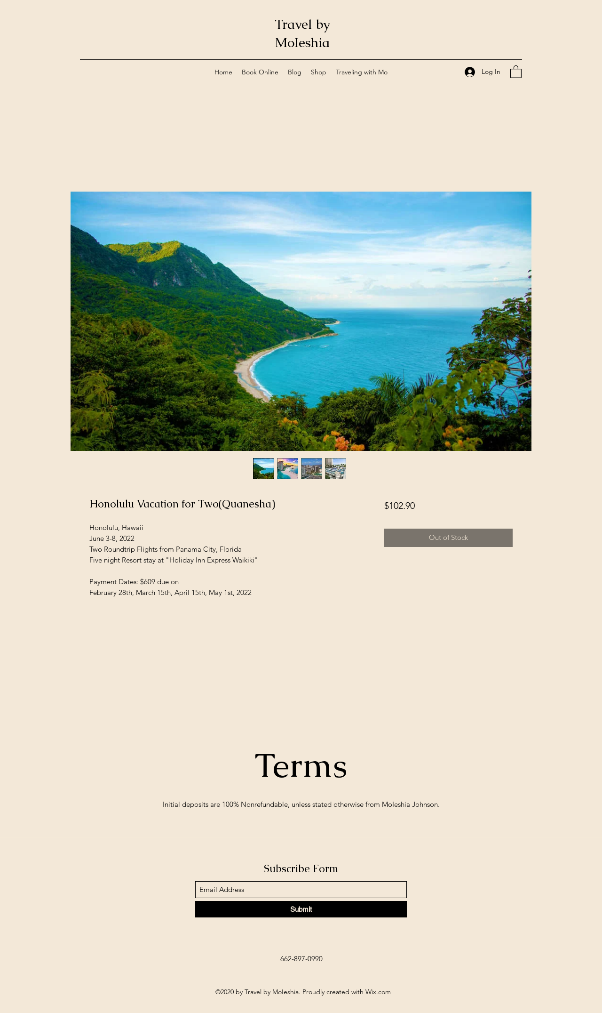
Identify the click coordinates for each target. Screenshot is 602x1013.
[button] (516, 71)
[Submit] (301, 909)
